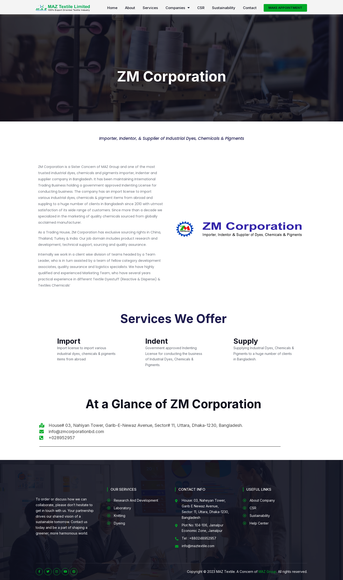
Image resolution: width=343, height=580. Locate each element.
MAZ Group (267, 572)
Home (112, 8)
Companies (178, 8)
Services (150, 8)
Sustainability (223, 8)
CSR (200, 8)
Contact (250, 8)
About (130, 8)
